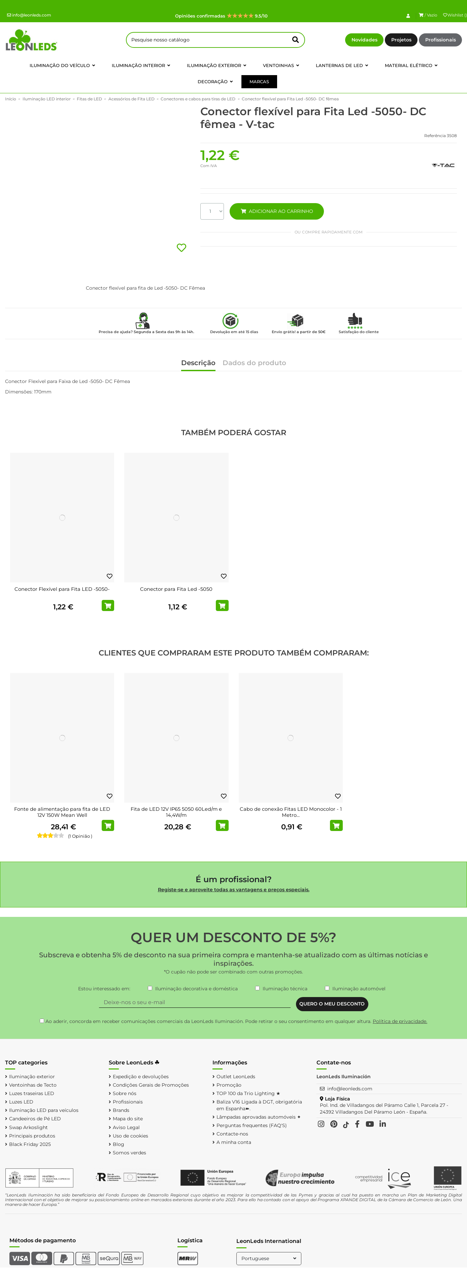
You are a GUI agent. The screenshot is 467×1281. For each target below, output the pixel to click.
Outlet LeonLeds (235, 1077)
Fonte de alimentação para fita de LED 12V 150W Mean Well (62, 812)
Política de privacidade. (400, 1021)
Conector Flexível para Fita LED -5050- (62, 589)
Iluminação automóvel (359, 989)
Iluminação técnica (285, 989)
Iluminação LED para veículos (43, 1110)
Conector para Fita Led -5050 (176, 589)
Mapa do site (128, 1119)
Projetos (401, 40)
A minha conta (233, 1142)
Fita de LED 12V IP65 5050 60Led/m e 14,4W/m (176, 812)
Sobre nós (124, 1093)
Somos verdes (129, 1153)
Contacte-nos (232, 1134)
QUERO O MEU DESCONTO (332, 1004)
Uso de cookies (130, 1136)
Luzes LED (21, 1102)
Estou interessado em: (104, 989)
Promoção (228, 1085)
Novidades (364, 40)
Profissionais (440, 40)
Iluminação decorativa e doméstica (196, 989)
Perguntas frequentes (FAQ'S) (251, 1125)
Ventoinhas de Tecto (33, 1085)
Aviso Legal (126, 1127)
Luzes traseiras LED (31, 1093)
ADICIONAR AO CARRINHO (276, 211)
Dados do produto (254, 363)
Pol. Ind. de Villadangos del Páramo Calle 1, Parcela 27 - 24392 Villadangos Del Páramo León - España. (384, 1108)
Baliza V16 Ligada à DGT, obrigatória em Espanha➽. (259, 1105)
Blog (118, 1144)
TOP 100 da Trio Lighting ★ (248, 1093)
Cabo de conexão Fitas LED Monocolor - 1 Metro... (291, 812)
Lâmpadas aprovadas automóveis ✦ (258, 1117)
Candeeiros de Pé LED (35, 1119)
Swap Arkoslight (28, 1127)
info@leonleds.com (29, 15)
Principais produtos (32, 1136)
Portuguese (269, 1258)
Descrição (198, 363)
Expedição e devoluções (141, 1077)
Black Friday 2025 (30, 1144)
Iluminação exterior (32, 1077)
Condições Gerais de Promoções (151, 1085)
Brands (121, 1110)
